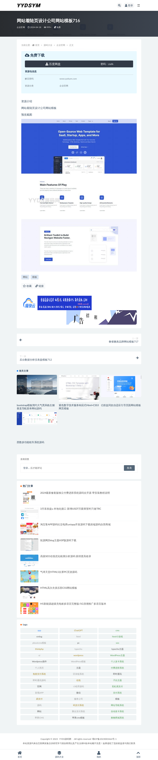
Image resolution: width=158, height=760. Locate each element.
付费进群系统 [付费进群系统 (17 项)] (117, 667)
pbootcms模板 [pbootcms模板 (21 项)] (39, 642)
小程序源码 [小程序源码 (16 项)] (78, 686)
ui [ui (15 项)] (39, 655)
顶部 (138, 754)
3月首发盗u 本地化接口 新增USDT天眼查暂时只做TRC (70, 508)
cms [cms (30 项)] (117, 630)
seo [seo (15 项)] (117, 642)
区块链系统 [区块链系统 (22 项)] (78, 674)
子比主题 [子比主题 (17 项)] (117, 680)
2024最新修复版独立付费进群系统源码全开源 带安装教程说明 (75, 492)
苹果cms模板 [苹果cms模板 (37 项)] (78, 717)
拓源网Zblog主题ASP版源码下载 (58, 540)
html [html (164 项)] (78, 636)
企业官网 (21, 27)
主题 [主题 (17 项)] (78, 667)
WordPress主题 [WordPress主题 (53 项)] (117, 655)
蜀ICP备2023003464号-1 (104, 739)
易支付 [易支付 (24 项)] (39, 698)
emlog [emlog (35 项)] (39, 636)
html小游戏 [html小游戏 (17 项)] (117, 636)
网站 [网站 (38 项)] (39, 711)
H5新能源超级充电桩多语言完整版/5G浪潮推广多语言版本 (73, 603)
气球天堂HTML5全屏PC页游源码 (58, 571)
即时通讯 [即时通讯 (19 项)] (117, 674)
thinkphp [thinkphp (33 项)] (39, 649)
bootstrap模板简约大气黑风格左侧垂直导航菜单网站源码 (36, 407)
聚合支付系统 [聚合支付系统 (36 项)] (78, 711)
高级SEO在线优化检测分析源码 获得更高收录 (65, 556)
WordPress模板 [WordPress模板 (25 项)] (78, 661)
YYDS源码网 (65, 739)
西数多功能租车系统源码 (30, 442)
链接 (39, 285)
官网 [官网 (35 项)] (39, 686)
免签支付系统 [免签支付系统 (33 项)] (39, 674)
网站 (25, 276)
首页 (37, 45)
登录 (129, 5)
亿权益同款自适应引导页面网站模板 (121, 405)
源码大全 (48, 45)
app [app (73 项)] (39, 630)
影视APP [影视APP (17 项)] (39, 692)
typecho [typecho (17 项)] (78, 649)
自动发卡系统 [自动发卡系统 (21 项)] (117, 711)
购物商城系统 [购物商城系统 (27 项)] (117, 717)
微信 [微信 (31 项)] (78, 692)
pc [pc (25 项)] (78, 642)
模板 (34, 276)
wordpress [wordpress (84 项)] (78, 655)
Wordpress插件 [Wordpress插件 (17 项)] (39, 661)
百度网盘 (53, 64)
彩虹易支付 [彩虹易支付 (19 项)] (117, 686)
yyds (107, 63)
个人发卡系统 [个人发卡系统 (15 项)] (117, 661)
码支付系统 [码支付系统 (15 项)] (78, 705)
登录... (26, 467)
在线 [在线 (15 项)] (78, 680)
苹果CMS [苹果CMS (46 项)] (39, 717)
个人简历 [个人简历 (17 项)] (39, 667)
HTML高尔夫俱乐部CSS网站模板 (58, 587)
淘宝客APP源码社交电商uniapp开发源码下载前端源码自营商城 (75, 524)
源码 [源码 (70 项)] (39, 705)
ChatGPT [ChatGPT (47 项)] (78, 630)
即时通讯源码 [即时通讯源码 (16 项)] (39, 680)
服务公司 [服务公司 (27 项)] (78, 698)
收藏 (27, 285)
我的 (98, 754)
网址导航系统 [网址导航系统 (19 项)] (117, 705)
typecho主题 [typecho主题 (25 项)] (117, 649)
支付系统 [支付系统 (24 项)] (117, 692)
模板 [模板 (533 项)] (117, 698)
